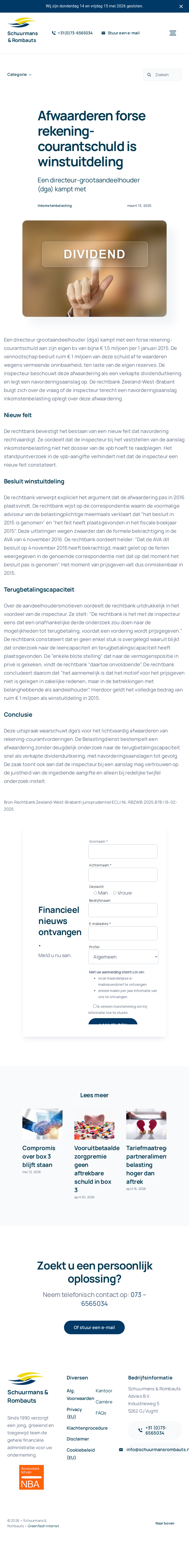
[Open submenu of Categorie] (29, 74)
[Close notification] (181, 6)
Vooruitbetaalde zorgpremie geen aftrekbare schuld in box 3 (96, 1169)
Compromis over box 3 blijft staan (38, 1156)
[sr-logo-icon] (22, 20)
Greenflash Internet (43, 1526)
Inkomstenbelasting (55, 205)
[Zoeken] (162, 75)
